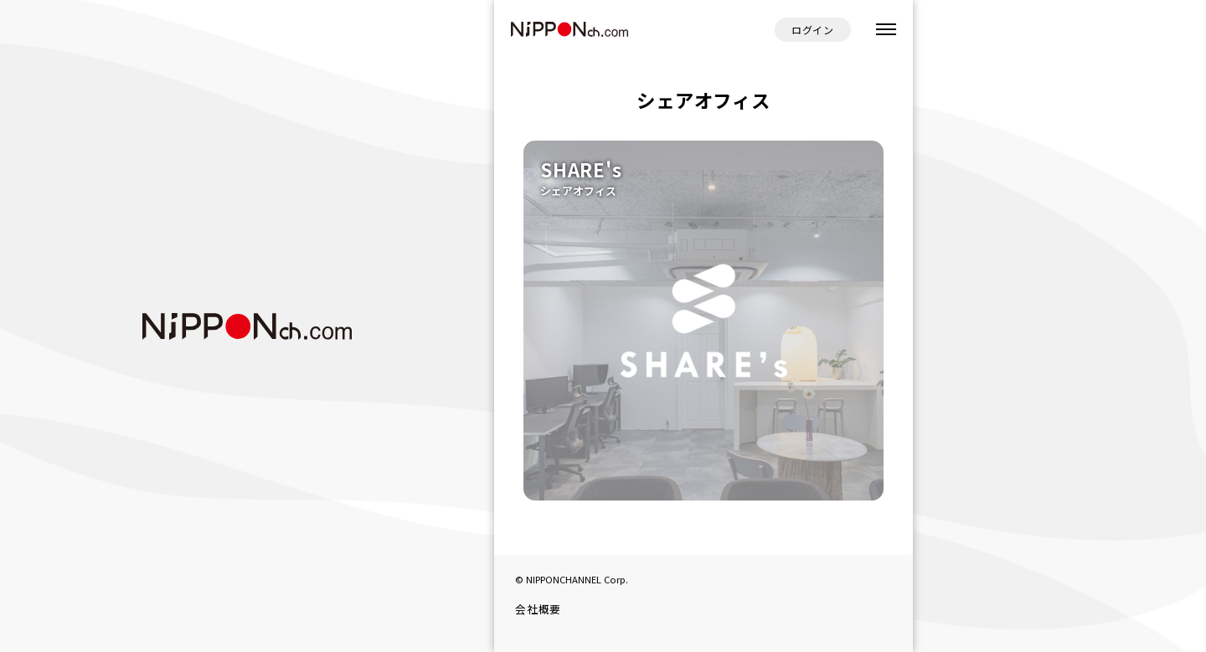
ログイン (812, 30)
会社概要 (538, 609)
